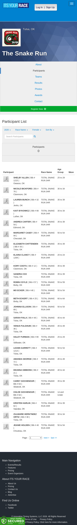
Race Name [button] (21, 130)
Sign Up (50, 7)
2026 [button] (7, 130)
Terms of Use (30, 519)
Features (12, 468)
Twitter (11, 508)
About (39, 64)
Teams (38, 76)
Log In (39, 7)
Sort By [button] (50, 130)
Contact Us (13, 489)
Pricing (11, 470)
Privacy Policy (46, 519)
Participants (39, 70)
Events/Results (14, 465)
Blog (10, 492)
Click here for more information (53, 522)
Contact (38, 101)
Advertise (12, 495)
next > (46, 438)
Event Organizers (15, 473)
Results (38, 83)
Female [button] (36, 130)
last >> (54, 438)
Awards (38, 95)
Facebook (12, 505)
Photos (38, 89)
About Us (12, 483)
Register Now (38, 109)
